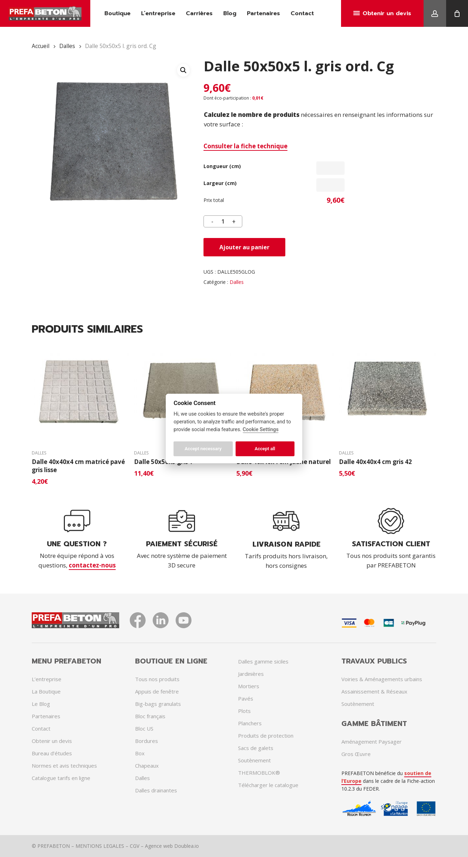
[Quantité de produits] (223, 221)
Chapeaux (147, 765)
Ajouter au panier (244, 247)
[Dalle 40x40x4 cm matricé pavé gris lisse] (80, 391)
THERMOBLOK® (259, 772)
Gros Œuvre (356, 753)
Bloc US (144, 728)
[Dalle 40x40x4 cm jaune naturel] (284, 391)
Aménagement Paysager (371, 741)
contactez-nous (92, 565)
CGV (134, 846)
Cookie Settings (261, 430)
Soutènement (254, 760)
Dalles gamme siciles (263, 661)
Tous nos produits (157, 679)
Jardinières (251, 673)
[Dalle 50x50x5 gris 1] (182, 391)
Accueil (40, 46)
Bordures (146, 740)
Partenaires (46, 716)
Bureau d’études (52, 753)
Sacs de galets (255, 747)
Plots (244, 710)
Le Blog (41, 703)
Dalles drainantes (156, 790)
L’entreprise (46, 679)
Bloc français (150, 716)
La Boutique (46, 691)
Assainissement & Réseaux (374, 691)
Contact (41, 728)
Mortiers (248, 686)
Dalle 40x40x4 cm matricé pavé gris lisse (78, 466)
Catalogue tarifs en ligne (61, 777)
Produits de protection (265, 735)
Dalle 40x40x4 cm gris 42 (375, 462)
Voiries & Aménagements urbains (381, 679)
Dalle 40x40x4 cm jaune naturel (283, 462)
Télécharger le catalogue (268, 784)
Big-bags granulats (158, 703)
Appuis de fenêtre (157, 691)
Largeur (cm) (220, 183)
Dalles (67, 46)
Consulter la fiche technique (245, 146)
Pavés (245, 698)
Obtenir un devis (52, 740)
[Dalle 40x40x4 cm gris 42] (387, 391)
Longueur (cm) (222, 166)
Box (140, 753)
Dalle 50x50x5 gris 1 (163, 462)
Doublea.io (186, 846)
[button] (183, 70)
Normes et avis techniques (64, 765)
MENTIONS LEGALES (99, 846)
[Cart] (457, 13)
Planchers (250, 723)
